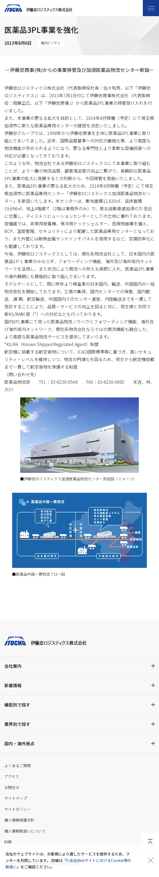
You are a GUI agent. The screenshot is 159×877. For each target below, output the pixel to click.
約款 (8, 841)
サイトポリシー (17, 809)
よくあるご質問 (17, 765)
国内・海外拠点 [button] (19, 743)
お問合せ (11, 787)
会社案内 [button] (13, 666)
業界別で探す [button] (17, 724)
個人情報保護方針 (19, 820)
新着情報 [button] (13, 685)
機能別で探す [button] (17, 704)
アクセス (11, 776)
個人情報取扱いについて (25, 831)
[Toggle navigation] (151, 8)
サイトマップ (15, 798)
